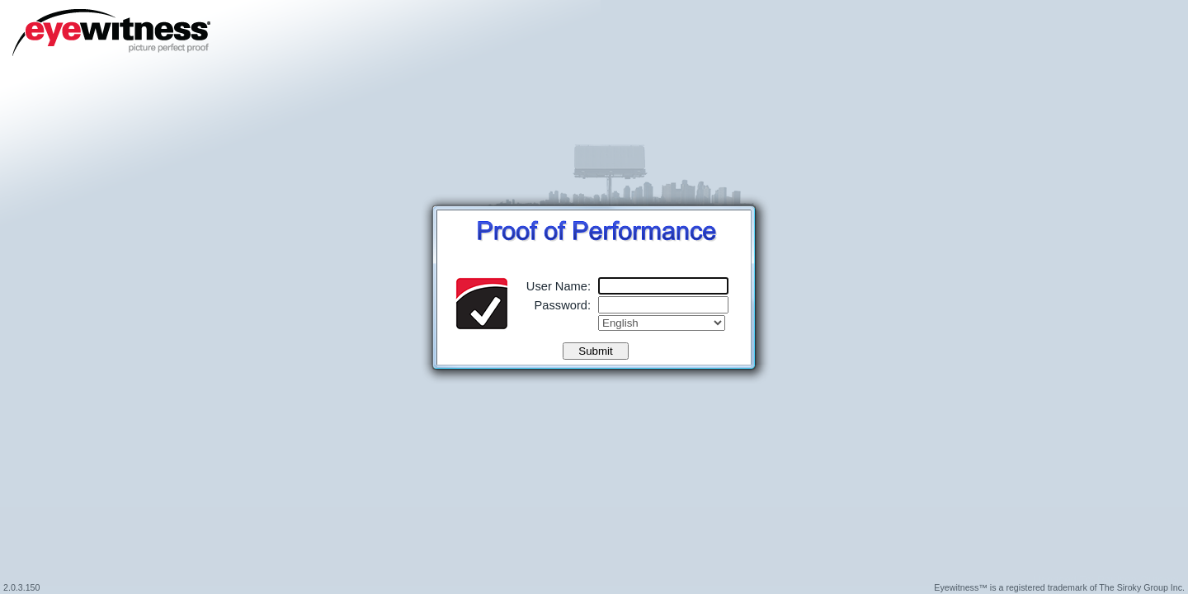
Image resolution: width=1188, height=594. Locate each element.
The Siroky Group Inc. (1142, 587)
